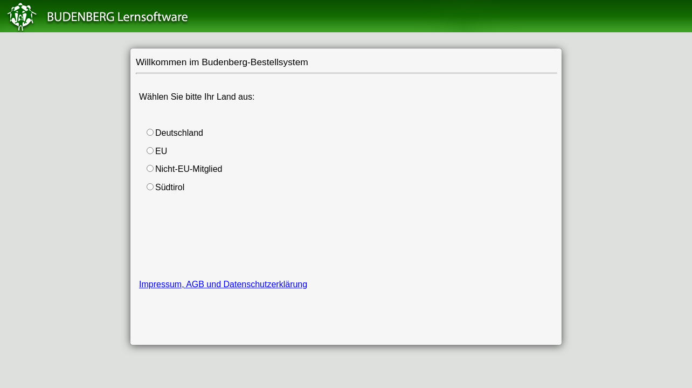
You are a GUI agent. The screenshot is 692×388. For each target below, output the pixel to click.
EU (161, 151)
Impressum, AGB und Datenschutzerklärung (223, 284)
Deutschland (179, 132)
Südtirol (169, 187)
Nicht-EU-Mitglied (188, 169)
